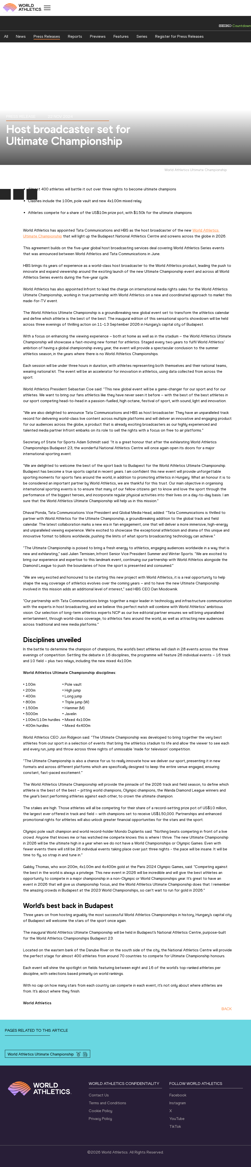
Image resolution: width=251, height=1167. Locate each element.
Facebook (177, 1095)
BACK (227, 1008)
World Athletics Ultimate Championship (41, 1054)
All (6, 36)
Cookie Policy (100, 1110)
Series (142, 36)
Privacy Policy (100, 1118)
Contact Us (99, 1095)
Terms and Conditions (107, 1103)
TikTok (175, 1126)
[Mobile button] (47, 8)
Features (121, 36)
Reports (75, 36)
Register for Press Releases (179, 36)
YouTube (177, 1118)
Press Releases (47, 36)
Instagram (177, 1103)
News (21, 36)
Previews (98, 36)
